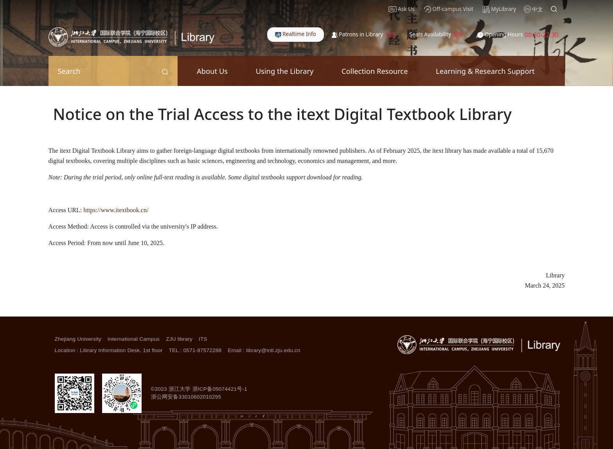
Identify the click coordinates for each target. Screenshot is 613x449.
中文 (537, 9)
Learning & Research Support (485, 71)
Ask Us (401, 9)
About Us (212, 71)
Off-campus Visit (448, 9)
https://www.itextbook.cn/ (115, 210)
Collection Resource (375, 71)
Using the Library (285, 71)
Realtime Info (295, 34)
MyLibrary (499, 9)
